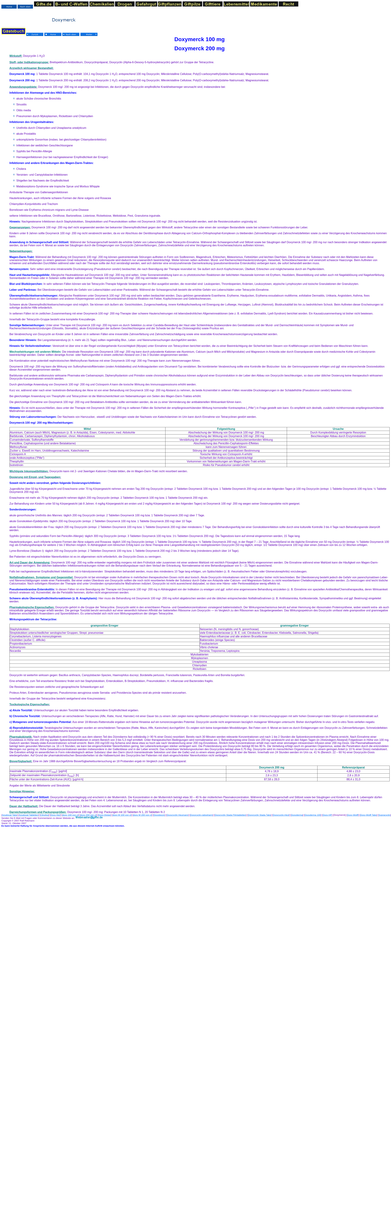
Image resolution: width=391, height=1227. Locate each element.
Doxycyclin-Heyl (281, 815)
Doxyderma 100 (313, 815)
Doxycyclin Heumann (177, 815)
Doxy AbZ (56, 815)
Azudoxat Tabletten (28, 815)
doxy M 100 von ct (122, 815)
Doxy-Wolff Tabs (368, 815)
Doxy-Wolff (352, 815)
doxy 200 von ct (88, 815)
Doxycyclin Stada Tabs (259, 815)
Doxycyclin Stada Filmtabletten (230, 815)
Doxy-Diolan (104, 815)
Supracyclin (384, 815)
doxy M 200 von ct (142, 815)
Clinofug (44, 815)
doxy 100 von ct (70, 815)
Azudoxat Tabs (9, 815)
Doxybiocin (159, 815)
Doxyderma (297, 815)
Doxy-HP (327, 815)
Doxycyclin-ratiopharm (201, 815)
